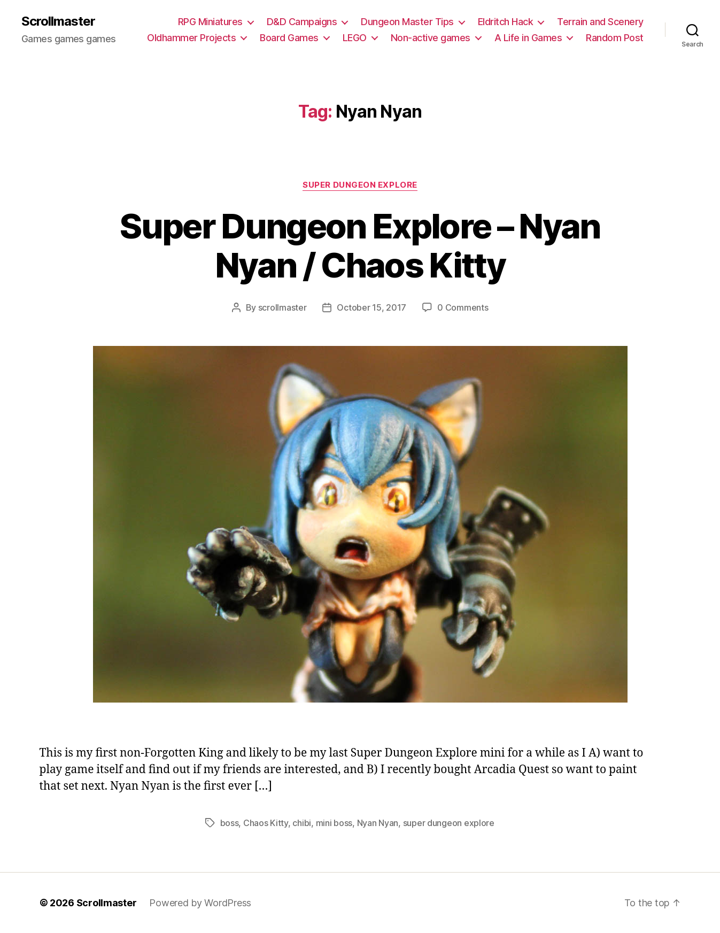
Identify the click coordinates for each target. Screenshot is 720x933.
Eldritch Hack (505, 21)
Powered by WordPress (200, 902)
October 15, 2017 (371, 307)
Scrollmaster (58, 21)
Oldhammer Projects (191, 37)
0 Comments (462, 307)
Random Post (615, 37)
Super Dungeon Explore (360, 185)
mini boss (334, 823)
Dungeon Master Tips (407, 21)
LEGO (355, 37)
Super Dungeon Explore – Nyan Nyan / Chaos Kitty (360, 245)
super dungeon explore (448, 823)
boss (229, 823)
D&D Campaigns (302, 21)
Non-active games (430, 37)
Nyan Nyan (378, 823)
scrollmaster (282, 307)
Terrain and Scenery (600, 21)
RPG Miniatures (210, 21)
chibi (301, 823)
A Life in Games (528, 37)
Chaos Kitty (265, 823)
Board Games (289, 37)
